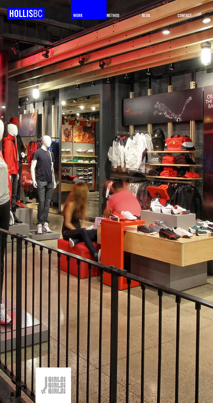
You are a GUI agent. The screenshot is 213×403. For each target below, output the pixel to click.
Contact (184, 16)
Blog (146, 16)
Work (77, 16)
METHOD (113, 16)
